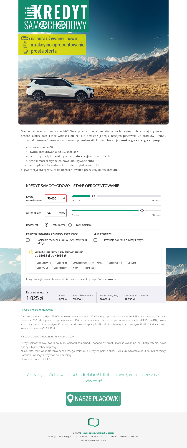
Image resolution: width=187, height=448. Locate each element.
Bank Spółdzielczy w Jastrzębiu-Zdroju (97, 433)
